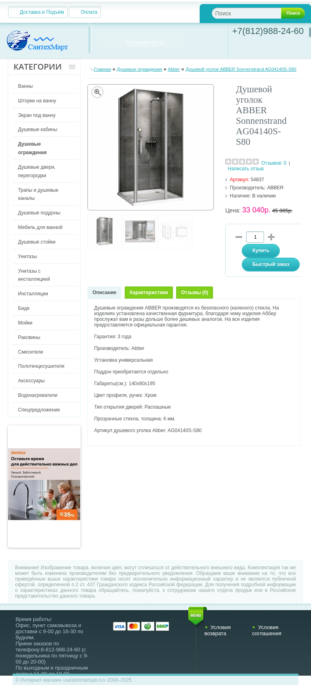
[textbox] (253, 13)
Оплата (89, 12)
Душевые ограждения (139, 69)
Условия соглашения (266, 630)
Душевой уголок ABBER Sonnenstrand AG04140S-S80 (240, 69)
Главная (102, 69)
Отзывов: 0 (274, 163)
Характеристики (149, 292)
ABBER (275, 188)
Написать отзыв (246, 169)
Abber (174, 69)
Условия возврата (217, 630)
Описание (104, 292)
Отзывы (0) (194, 292)
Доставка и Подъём (42, 12)
